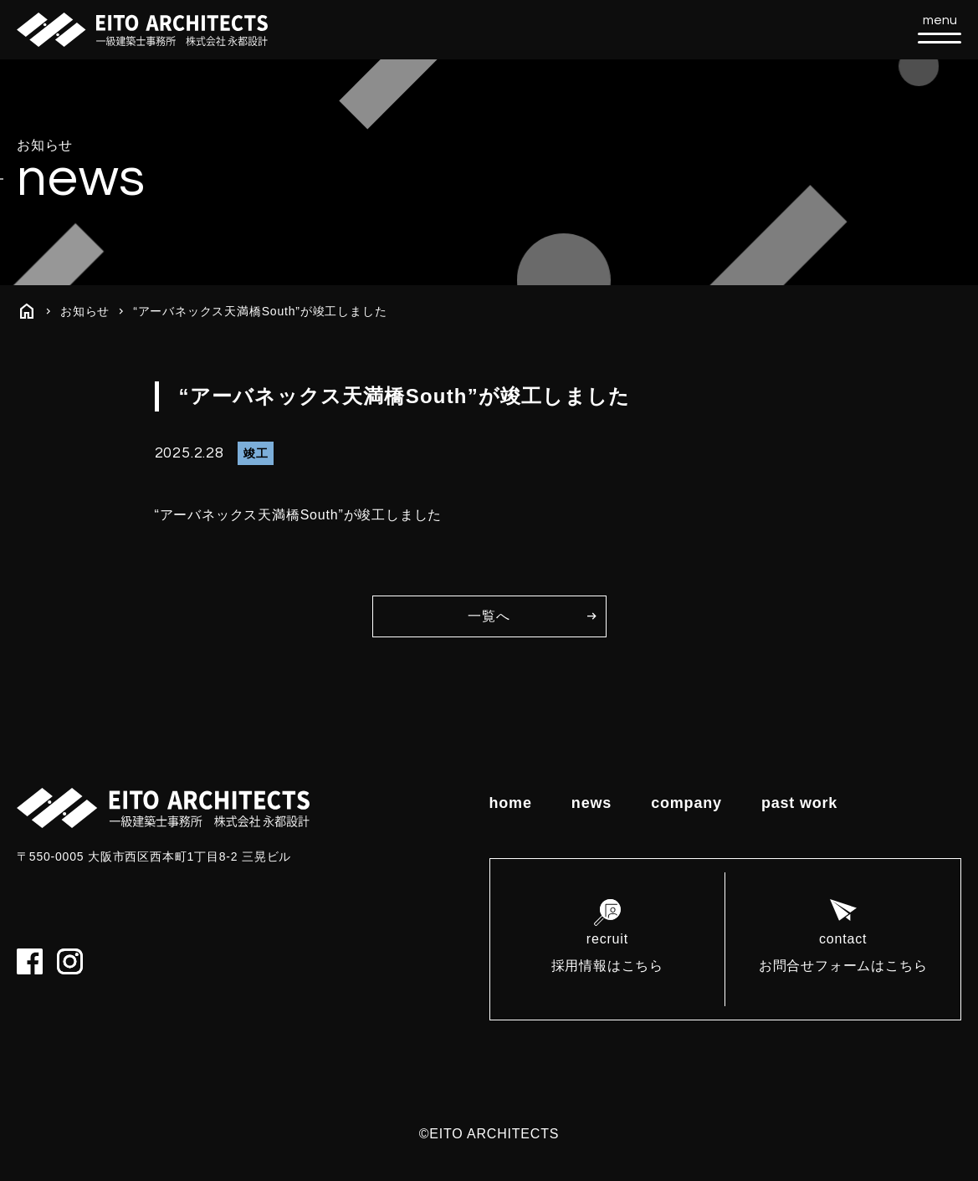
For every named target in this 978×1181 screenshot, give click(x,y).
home (510, 803)
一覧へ (488, 616)
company (686, 803)
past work (799, 803)
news (591, 803)
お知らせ (85, 311)
